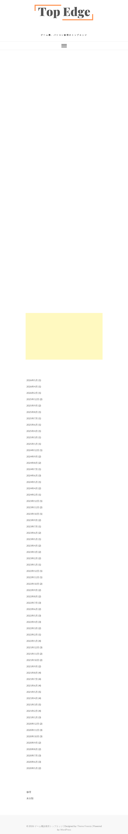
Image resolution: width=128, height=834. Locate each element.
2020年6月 (32, 761)
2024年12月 (32, 450)
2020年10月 (32, 736)
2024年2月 (32, 494)
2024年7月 (32, 469)
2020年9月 (32, 742)
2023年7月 (32, 526)
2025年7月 (32, 418)
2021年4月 (32, 698)
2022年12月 (32, 570)
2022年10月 (32, 583)
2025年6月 (32, 424)
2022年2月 (32, 634)
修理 (28, 792)
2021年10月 (32, 660)
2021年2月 (32, 710)
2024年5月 (32, 482)
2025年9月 (32, 405)
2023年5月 (32, 539)
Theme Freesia (84, 826)
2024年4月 (32, 488)
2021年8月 (32, 672)
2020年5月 (32, 768)
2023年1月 (32, 564)
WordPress (65, 829)
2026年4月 (32, 386)
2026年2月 (32, 392)
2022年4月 (32, 621)
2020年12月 (32, 723)
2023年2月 (32, 558)
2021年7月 (32, 679)
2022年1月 (32, 640)
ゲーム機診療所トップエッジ (48, 826)
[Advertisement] (64, 336)
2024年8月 (32, 462)
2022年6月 (32, 609)
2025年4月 (32, 431)
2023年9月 (32, 520)
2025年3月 (32, 437)
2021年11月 (32, 653)
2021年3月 (32, 704)
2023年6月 (32, 532)
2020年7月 (32, 755)
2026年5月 (32, 380)
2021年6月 (32, 685)
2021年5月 (32, 691)
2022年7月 (32, 602)
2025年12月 (32, 399)
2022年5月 (32, 615)
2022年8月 (32, 596)
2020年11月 (32, 730)
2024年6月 (32, 475)
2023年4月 (32, 545)
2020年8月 (32, 749)
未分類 (29, 798)
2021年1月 (32, 717)
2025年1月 (32, 443)
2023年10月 (32, 513)
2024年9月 (32, 456)
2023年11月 (32, 507)
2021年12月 (32, 647)
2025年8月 (32, 412)
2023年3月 (32, 552)
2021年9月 (32, 666)
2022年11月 (32, 577)
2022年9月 (32, 590)
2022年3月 (32, 628)
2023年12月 (32, 501)
